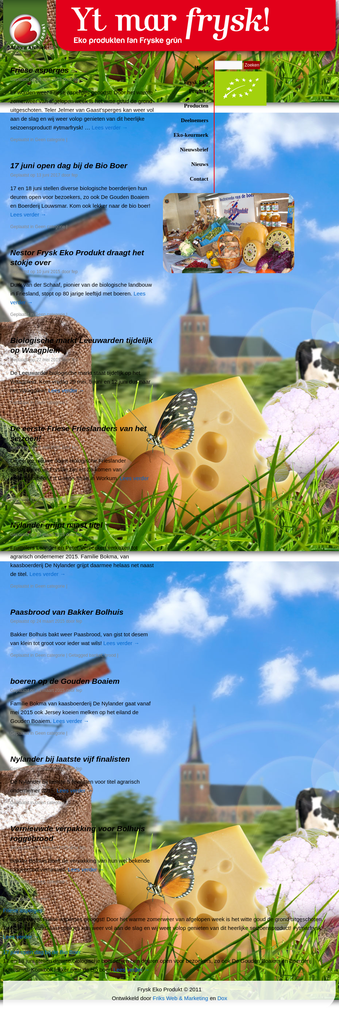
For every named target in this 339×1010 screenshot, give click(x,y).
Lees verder (110, 127)
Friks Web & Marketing (180, 998)
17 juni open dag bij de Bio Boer (68, 165)
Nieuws (199, 164)
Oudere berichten (30, 899)
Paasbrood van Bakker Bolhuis (66, 612)
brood (110, 655)
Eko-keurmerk (191, 135)
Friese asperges (39, 70)
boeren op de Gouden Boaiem (65, 681)
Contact (199, 179)
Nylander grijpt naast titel (56, 525)
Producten (196, 106)
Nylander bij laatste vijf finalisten (70, 759)
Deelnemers (194, 120)
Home (201, 68)
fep (76, 79)
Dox (222, 998)
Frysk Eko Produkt (196, 86)
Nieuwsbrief (194, 149)
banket (95, 655)
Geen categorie (50, 139)
